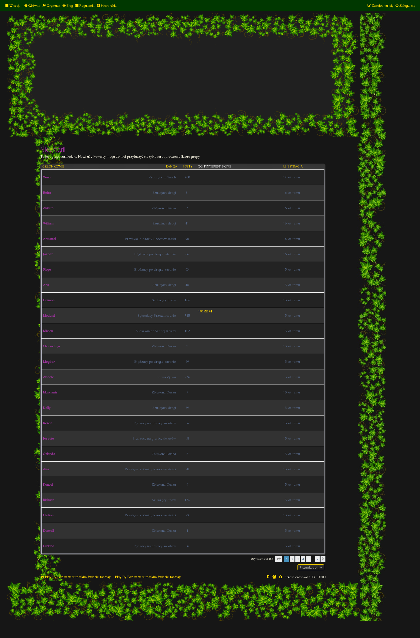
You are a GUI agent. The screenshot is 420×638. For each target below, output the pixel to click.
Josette (48, 438)
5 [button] (308, 559)
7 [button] (317, 559)
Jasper (48, 254)
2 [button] (292, 559)
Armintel (49, 239)
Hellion (48, 515)
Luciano (48, 546)
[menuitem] (32, 5)
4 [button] (303, 559)
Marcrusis (50, 392)
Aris (46, 285)
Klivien (48, 331)
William (48, 223)
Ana (46, 469)
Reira (47, 193)
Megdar (49, 362)
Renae (47, 423)
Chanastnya (51, 346)
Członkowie (53, 166)
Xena (46, 177)
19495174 (205, 311)
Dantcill (48, 530)
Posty (187, 166)
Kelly (46, 408)
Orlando (49, 454)
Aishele (48, 377)
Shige (47, 269)
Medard (49, 315)
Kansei (48, 484)
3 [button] (297, 559)
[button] (278, 559)
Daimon (48, 300)
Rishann (48, 500)
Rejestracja (293, 166)
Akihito (48, 208)
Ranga (171, 166)
